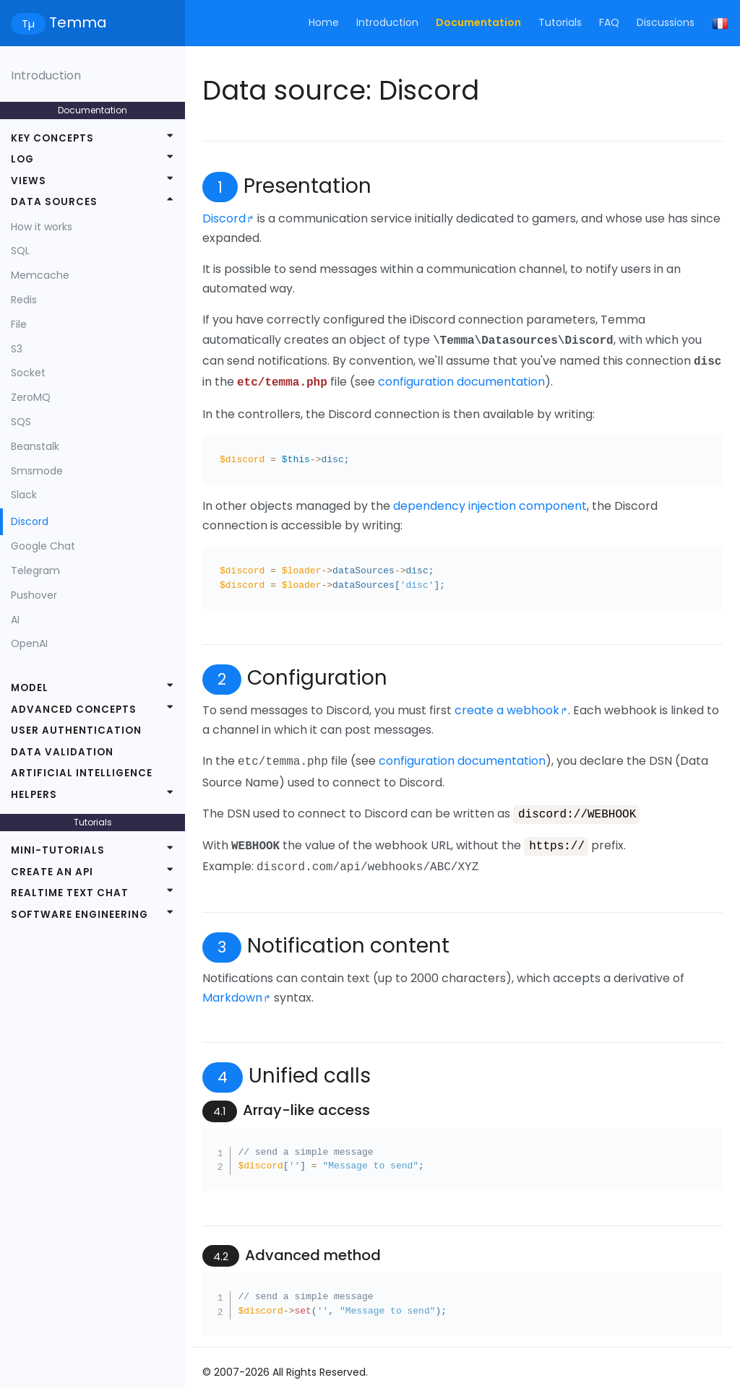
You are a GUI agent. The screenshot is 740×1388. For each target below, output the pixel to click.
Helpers (34, 795)
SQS (21, 422)
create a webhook (507, 706)
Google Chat (43, 546)
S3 (16, 349)
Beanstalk (35, 446)
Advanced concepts (74, 709)
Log (22, 159)
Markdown (232, 988)
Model (29, 688)
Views (28, 181)
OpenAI (29, 643)
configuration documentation (461, 378)
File (19, 324)
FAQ (609, 22)
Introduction (387, 22)
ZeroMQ (31, 397)
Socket (28, 372)
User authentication (76, 730)
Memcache (40, 275)
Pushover (34, 595)
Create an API (52, 872)
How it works (41, 227)
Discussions (665, 22)
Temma (59, 23)
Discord (29, 521)
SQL (20, 250)
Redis (24, 299)
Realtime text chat (70, 893)
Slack (24, 494)
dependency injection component (490, 501)
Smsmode (37, 471)
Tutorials (560, 22)
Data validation (62, 752)
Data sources (54, 202)
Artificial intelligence (81, 773)
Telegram (35, 570)
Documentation (478, 22)
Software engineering (79, 914)
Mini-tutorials (58, 850)
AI (15, 619)
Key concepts (52, 138)
